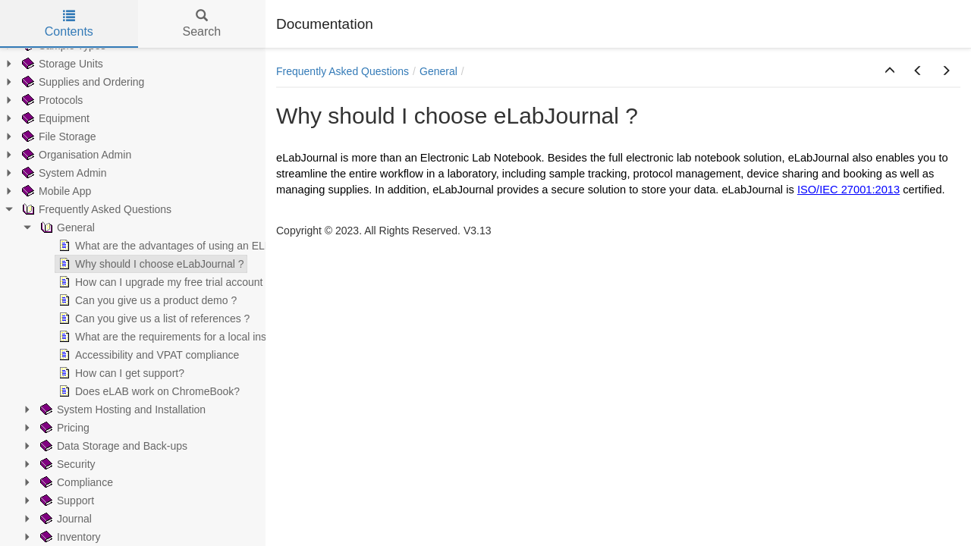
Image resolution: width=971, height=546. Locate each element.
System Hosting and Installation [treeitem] (121, 409)
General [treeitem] (66, 227)
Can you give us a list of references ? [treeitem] (152, 318)
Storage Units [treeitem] (61, 64)
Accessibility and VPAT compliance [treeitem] (147, 355)
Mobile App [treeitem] (55, 191)
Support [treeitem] (65, 500)
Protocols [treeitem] (51, 100)
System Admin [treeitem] (62, 173)
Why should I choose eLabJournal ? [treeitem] (149, 264)
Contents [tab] (69, 24)
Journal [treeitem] (64, 519)
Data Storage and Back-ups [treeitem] (112, 446)
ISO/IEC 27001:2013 (848, 190)
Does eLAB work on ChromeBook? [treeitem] (147, 391)
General (438, 71)
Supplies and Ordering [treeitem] (81, 82)
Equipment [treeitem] (54, 118)
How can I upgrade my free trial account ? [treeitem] (163, 282)
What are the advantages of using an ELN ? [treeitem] (168, 246)
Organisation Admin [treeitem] (75, 155)
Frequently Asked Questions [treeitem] (95, 209)
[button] (889, 71)
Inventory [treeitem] (69, 537)
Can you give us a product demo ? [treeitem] (146, 300)
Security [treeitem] (66, 464)
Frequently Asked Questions (342, 71)
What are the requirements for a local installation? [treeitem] (182, 337)
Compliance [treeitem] (75, 482)
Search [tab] (201, 24)
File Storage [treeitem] (57, 136)
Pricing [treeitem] (63, 428)
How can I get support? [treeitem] (119, 373)
